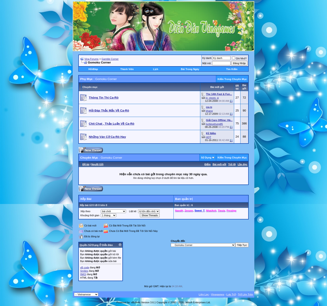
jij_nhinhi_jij (212, 98)
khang (209, 110)
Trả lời (232, 164)
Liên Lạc (204, 294)
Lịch (155, 69)
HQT (208, 137)
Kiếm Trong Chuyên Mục (232, 79)
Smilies (84, 271)
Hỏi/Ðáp (93, 69)
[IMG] (83, 274)
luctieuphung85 (214, 124)
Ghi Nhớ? (239, 58)
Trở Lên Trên (245, 294)
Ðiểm (207, 164)
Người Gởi (97, 164)
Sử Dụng (206, 157)
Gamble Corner (110, 59)
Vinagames (217, 294)
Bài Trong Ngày (190, 69)
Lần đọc (242, 164)
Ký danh (206, 58)
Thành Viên (127, 69)
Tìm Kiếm (231, 69)
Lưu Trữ (231, 294)
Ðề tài (85, 164)
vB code (84, 267)
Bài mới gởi (219, 164)
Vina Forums (91, 59)
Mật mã (206, 63)
